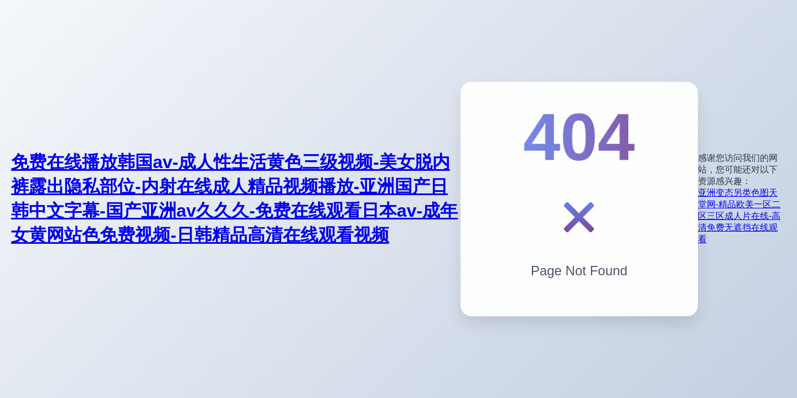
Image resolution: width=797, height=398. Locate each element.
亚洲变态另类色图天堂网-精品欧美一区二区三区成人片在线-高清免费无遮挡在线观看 (739, 216)
